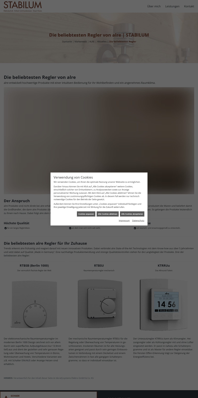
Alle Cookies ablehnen (107, 199)
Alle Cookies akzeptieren (132, 199)
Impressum (124, 205)
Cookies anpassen (86, 199)
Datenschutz (138, 205)
